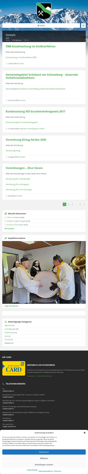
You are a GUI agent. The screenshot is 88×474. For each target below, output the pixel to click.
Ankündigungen (17, 40)
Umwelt (7, 339)
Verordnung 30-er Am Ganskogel (19, 189)
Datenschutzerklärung (46, 471)
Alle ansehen (9, 228)
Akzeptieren (44, 452)
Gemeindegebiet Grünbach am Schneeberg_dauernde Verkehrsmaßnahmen (35, 89)
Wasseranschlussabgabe (15, 225)
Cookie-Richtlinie (32, 470)
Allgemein (23, 129)
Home (8, 40)
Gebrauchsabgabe (13, 217)
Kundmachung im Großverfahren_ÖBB (21, 57)
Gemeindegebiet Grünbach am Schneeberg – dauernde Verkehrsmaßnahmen (42, 76)
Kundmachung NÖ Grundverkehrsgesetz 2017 (35, 111)
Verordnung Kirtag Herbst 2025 (26, 139)
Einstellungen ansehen (44, 464)
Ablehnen (44, 458)
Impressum (57, 471)
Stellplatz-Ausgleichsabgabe (16, 221)
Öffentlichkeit (9, 332)
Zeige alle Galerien (11, 306)
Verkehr (21, 64)
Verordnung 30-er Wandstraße (18, 179)
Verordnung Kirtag (13, 150)
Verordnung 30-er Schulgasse (17, 184)
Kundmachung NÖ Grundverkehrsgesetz (22, 122)
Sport (6, 336)
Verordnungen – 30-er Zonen (24, 168)
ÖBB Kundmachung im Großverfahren (30, 46)
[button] (84, 433)
